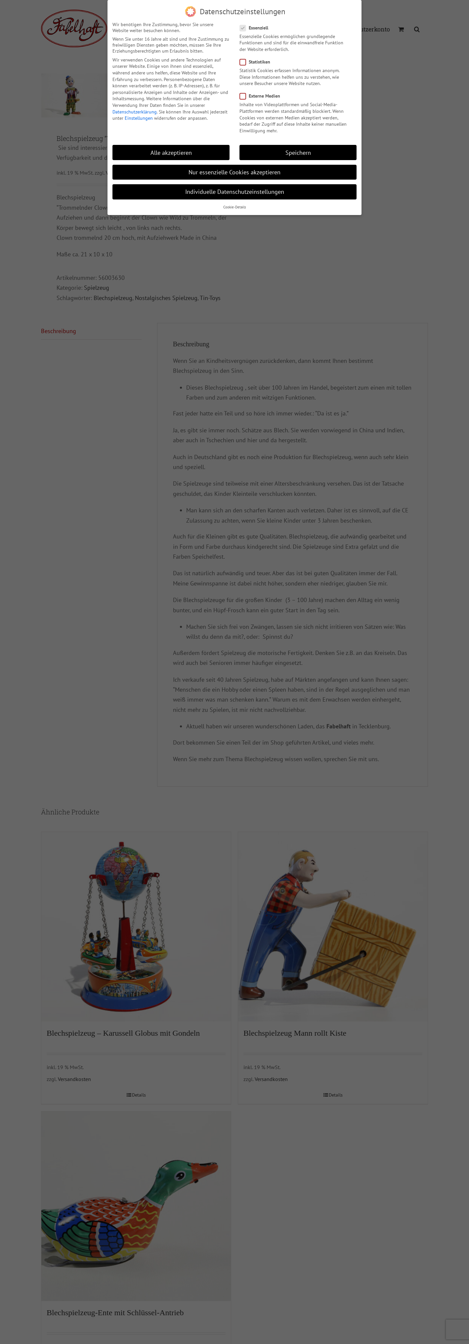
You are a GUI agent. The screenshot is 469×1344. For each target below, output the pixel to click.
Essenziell (256, 28)
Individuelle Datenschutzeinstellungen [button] (234, 191)
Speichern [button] (298, 152)
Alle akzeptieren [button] (171, 152)
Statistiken (257, 62)
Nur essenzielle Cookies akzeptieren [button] (234, 172)
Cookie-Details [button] (234, 207)
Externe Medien (262, 96)
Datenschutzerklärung (134, 112)
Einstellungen (139, 118)
